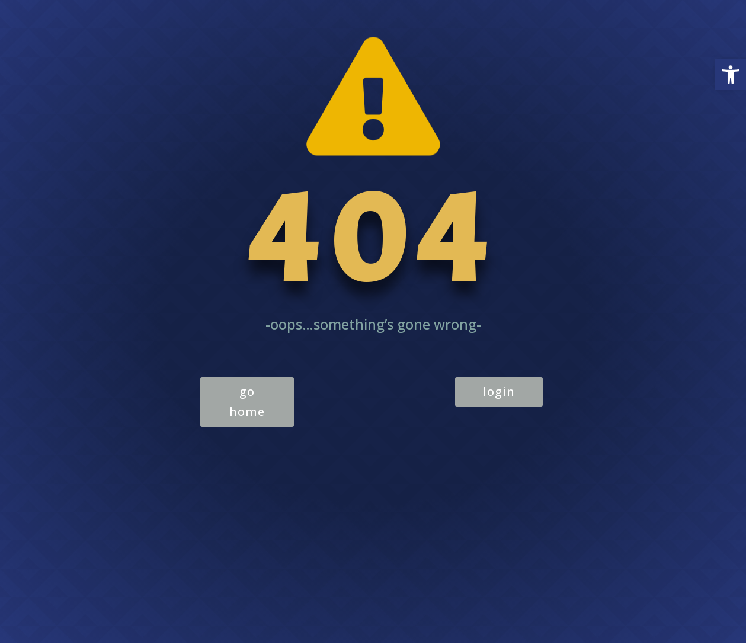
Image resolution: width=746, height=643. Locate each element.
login (499, 391)
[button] (730, 74)
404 (373, 238)
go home (247, 401)
